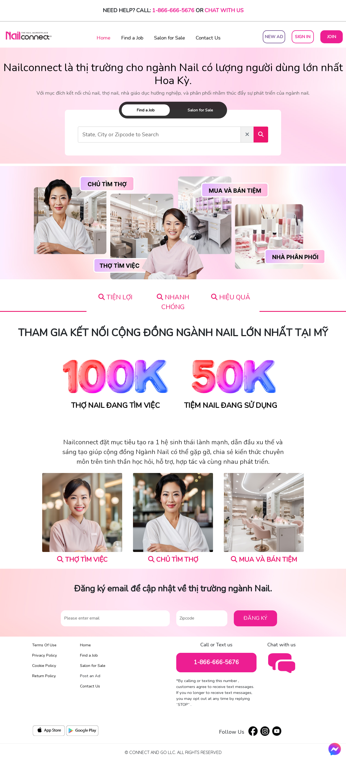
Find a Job (132, 37)
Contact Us (208, 37)
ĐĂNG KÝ (255, 618)
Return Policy (44, 676)
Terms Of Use (44, 645)
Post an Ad (90, 676)
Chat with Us (224, 10)
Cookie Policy (44, 665)
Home (103, 37)
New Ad (274, 37)
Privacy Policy (44, 655)
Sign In (302, 37)
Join (331, 37)
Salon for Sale (169, 37)
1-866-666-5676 (173, 10)
